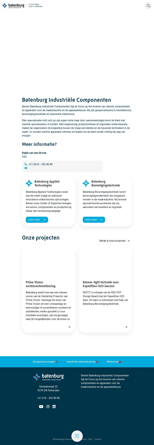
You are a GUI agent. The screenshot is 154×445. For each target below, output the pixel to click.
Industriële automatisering (82, 361)
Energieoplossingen (46, 361)
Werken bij (114, 361)
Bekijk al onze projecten (112, 240)
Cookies (97, 439)
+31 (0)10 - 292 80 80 (40, 164)
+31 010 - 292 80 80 (48, 398)
